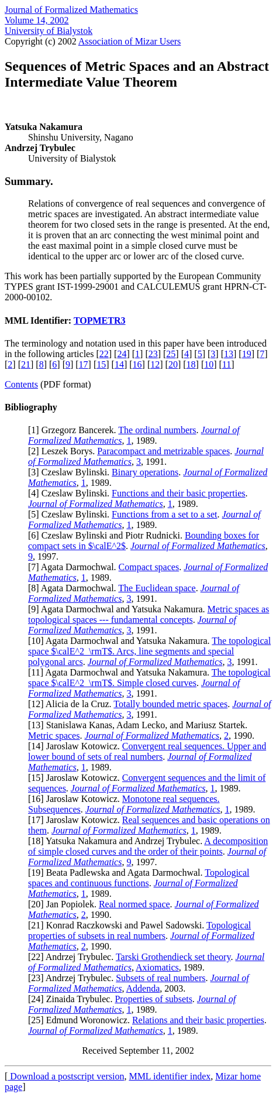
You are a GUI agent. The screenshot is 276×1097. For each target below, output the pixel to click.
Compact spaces (149, 567)
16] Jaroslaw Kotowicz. (76, 799)
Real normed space (134, 904)
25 (170, 354)
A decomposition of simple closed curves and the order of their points (148, 846)
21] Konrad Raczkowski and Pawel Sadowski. (118, 925)
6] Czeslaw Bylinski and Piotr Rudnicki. (108, 535)
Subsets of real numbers (160, 978)
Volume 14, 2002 (36, 20)
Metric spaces (54, 736)
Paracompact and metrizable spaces (163, 451)
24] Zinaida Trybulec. (73, 999)
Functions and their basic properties (178, 493)
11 (226, 364)
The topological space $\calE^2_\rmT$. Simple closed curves (149, 677)
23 (153, 354)
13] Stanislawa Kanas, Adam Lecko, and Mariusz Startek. (139, 725)
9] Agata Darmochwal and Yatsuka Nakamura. (119, 609)
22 (104, 354)
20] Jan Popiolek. (65, 904)
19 (246, 354)
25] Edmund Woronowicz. (81, 1020)
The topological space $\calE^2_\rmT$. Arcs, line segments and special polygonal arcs (149, 651)
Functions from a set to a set (164, 514)
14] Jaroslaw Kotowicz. (76, 746)
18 (191, 364)
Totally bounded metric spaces (170, 704)
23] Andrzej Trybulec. (73, 978)
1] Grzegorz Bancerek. (74, 430)
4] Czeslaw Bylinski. (71, 493)
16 (137, 364)
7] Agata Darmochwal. (74, 567)
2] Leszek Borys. (64, 451)
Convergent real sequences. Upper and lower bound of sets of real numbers (147, 751)
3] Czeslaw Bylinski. (71, 472)
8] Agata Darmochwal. (74, 588)
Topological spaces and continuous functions (138, 878)
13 (228, 354)
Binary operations (145, 472)
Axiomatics (157, 967)
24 (121, 354)
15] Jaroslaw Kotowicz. (76, 778)
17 (83, 364)
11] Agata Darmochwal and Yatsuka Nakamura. (121, 672)
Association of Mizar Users (129, 41)
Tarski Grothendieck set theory (173, 957)
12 (155, 364)
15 (101, 364)
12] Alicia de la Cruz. (72, 704)
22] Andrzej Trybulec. (73, 957)
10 (208, 364)
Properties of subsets (153, 999)
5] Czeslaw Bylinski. (71, 514)
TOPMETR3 (100, 320)
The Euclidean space (156, 588)
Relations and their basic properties (198, 1020)
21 (25, 364)
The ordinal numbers (157, 430)
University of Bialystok (48, 31)
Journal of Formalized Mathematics (71, 10)
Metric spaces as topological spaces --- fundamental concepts (148, 614)
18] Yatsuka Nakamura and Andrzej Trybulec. (117, 841)
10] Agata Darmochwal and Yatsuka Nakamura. (121, 641)
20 (173, 364)
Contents (21, 384)
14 (119, 364)
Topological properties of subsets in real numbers (139, 930)
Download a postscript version (66, 1076)
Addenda (143, 988)
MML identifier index (170, 1076)
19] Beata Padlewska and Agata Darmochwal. (118, 872)
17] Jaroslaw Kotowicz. (76, 820)
